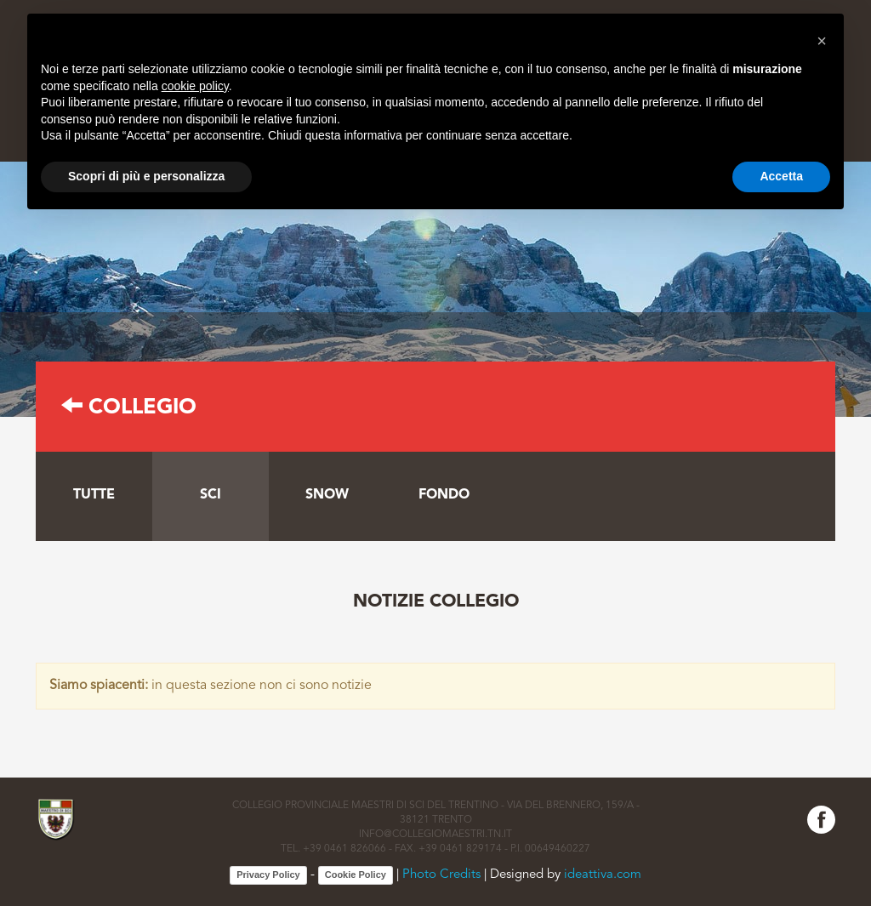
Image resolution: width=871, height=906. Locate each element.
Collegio (128, 408)
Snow (327, 495)
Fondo (444, 495)
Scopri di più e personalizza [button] (146, 176)
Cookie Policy (355, 874)
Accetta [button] (781, 176)
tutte (94, 495)
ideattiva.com (602, 875)
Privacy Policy (268, 874)
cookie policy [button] (195, 86)
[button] (821, 40)
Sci (210, 495)
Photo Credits (441, 875)
